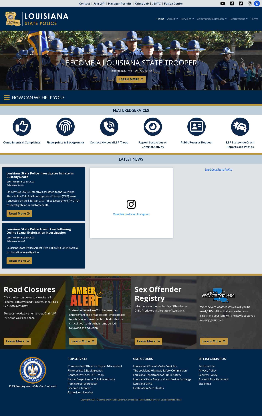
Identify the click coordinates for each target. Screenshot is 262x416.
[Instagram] (249, 3)
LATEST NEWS (131, 159)
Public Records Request (82, 383)
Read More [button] (19, 213)
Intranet (51, 386)
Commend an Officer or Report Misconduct (95, 366)
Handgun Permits (120, 3)
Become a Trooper (79, 388)
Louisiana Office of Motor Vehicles (155, 366)
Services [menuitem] (186, 18)
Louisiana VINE (142, 383)
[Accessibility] (257, 3)
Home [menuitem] (160, 18)
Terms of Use (207, 366)
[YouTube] (222, 3)
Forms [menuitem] (254, 18)
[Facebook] (232, 3)
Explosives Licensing (80, 392)
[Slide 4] (137, 85)
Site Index (205, 383)
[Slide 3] (131, 85)
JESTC (156, 3)
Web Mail (38, 386)
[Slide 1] (118, 85)
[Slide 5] (144, 85)
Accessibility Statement (213, 379)
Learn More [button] (17, 341)
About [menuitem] (171, 18)
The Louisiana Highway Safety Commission (160, 370)
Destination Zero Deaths (148, 388)
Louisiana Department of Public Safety (157, 374)
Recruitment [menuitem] (237, 18)
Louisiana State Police (218, 169)
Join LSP (99, 3)
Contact (84, 3)
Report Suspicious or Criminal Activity (91, 379)
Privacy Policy (208, 370)
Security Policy (208, 374)
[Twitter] (241, 3)
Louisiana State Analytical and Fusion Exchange (162, 379)
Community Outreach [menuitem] (210, 18)
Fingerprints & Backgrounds (85, 370)
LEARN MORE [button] (131, 79)
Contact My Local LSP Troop (86, 374)
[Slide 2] (124, 85)
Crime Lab (142, 3)
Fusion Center (173, 3)
